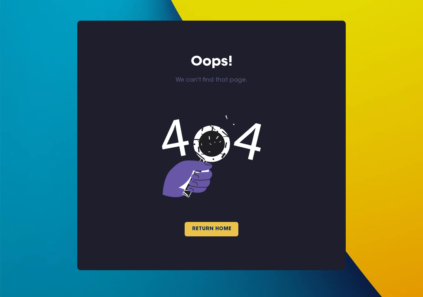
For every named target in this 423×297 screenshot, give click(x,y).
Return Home (211, 228)
